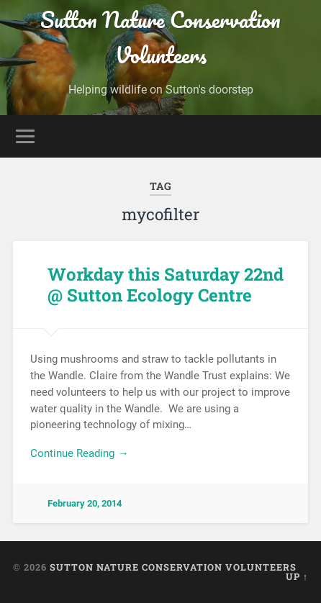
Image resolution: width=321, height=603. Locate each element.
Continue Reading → (79, 453)
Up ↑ (297, 576)
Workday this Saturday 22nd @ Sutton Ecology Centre (166, 285)
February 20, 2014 (85, 503)
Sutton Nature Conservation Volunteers (160, 37)
